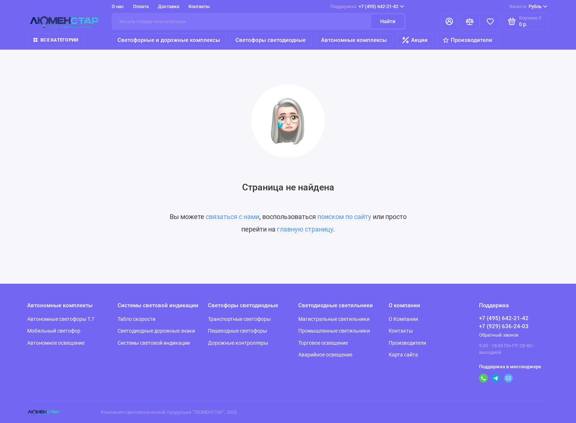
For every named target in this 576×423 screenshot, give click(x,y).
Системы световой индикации (154, 343)
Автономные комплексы (354, 40)
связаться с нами (232, 217)
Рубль (528, 7)
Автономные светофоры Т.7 (60, 319)
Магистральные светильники (334, 319)
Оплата (141, 6)
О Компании (403, 319)
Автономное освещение (55, 343)
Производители (467, 40)
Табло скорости (136, 319)
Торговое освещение (323, 343)
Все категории (55, 40)
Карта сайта (403, 355)
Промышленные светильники (334, 331)
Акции (415, 40)
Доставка (168, 6)
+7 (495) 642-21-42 (367, 7)
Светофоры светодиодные (270, 40)
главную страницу (305, 229)
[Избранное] (490, 21)
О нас (118, 6)
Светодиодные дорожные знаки (156, 331)
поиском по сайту (344, 217)
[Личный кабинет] (449, 21)
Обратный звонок (499, 335)
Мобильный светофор (53, 331)
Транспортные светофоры (239, 319)
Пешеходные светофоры (237, 331)
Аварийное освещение (325, 355)
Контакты (199, 6)
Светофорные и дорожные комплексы (169, 40)
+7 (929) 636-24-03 (504, 326)
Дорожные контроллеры (238, 343)
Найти (387, 21)
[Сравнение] (469, 21)
